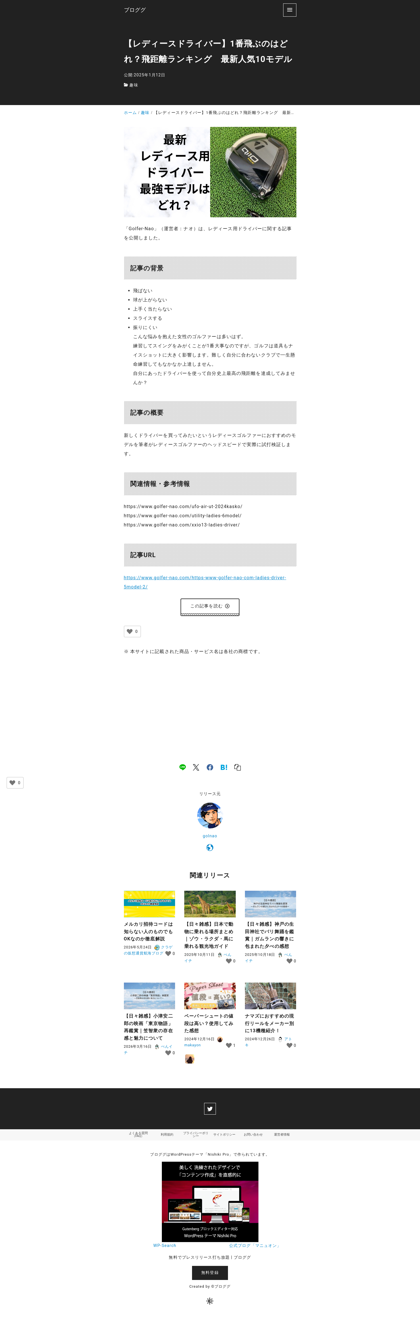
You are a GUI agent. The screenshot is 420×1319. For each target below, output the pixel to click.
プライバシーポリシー (196, 1136)
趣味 (133, 85)
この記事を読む (210, 606)
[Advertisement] (210, 705)
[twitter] (210, 1110)
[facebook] (210, 768)
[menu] (289, 9)
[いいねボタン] (129, 633)
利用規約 (167, 1137)
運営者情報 (282, 1137)
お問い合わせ (253, 1137)
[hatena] (224, 768)
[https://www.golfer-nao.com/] (210, 850)
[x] (196, 768)
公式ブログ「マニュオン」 (255, 1248)
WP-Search (164, 1248)
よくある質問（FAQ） (138, 1136)
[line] (182, 768)
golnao (210, 837)
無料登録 (209, 1275)
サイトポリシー (224, 1137)
